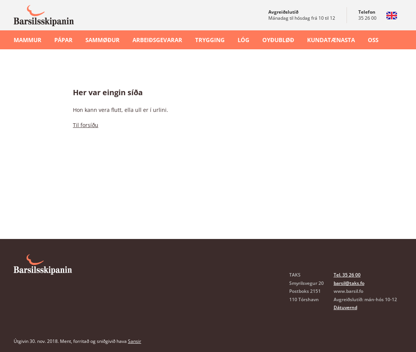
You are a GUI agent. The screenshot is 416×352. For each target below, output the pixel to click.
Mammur (27, 40)
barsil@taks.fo (349, 283)
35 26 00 (367, 18)
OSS (373, 40)
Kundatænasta (331, 40)
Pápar (63, 40)
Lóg (243, 40)
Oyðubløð (278, 40)
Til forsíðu (85, 125)
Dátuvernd (345, 307)
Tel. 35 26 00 (347, 275)
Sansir (134, 341)
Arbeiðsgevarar (157, 40)
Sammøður (102, 40)
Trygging (210, 40)
